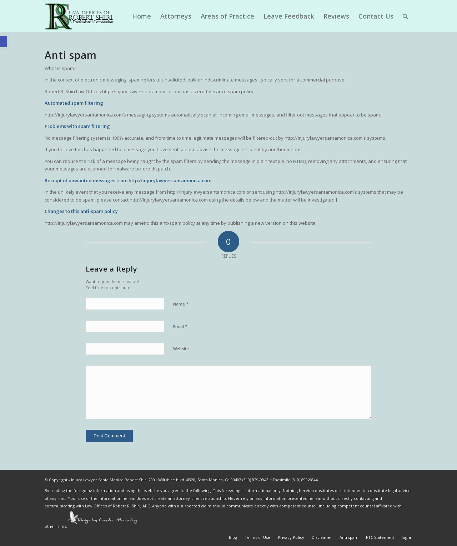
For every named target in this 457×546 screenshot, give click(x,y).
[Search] (405, 16)
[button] (3, 41)
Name (181, 304)
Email (180, 326)
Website (181, 348)
